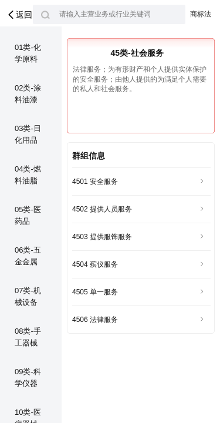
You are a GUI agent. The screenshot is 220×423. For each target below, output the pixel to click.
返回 (19, 14)
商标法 (200, 14)
